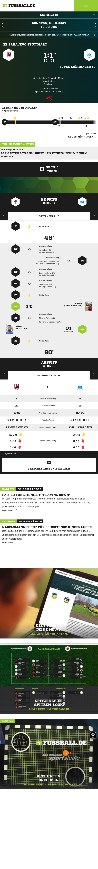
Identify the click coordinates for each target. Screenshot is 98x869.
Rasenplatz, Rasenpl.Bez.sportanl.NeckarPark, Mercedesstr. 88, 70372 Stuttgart (52, 35)
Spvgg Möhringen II (77, 66)
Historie (4, 374)
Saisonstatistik (49, 375)
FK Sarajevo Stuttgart (25, 44)
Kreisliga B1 (67, 15)
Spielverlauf (49, 216)
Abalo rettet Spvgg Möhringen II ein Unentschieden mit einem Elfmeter (44, 154)
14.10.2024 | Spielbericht (13, 150)
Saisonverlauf (94, 374)
